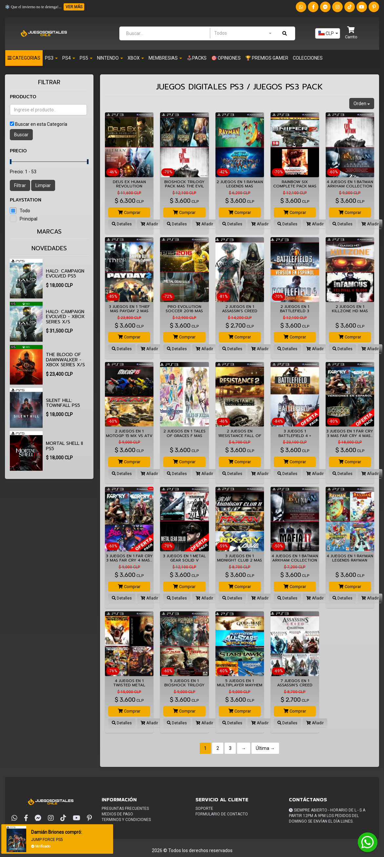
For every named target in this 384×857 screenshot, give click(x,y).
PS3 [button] (51, 58)
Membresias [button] (165, 58)
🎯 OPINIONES (226, 58)
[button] (351, 33)
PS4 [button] (68, 58)
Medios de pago (117, 814)
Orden (362, 103)
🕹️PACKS (197, 58)
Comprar (129, 212)
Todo (25, 210)
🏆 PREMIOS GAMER (266, 58)
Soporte (204, 808)
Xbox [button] (136, 58)
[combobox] (242, 33)
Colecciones (308, 58)
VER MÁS (74, 7)
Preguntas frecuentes (125, 808)
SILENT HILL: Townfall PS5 (63, 403)
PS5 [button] (86, 58)
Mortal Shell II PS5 (64, 446)
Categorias (24, 58)
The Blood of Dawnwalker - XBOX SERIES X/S (65, 359)
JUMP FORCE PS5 (47, 839)
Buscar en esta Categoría (41, 124)
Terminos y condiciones (126, 819)
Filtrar (20, 185)
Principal (28, 218)
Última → (265, 748)
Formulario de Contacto (221, 814)
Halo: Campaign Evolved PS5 (65, 273)
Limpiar (43, 185)
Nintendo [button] (110, 58)
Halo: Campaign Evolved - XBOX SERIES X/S (65, 316)
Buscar (21, 134)
